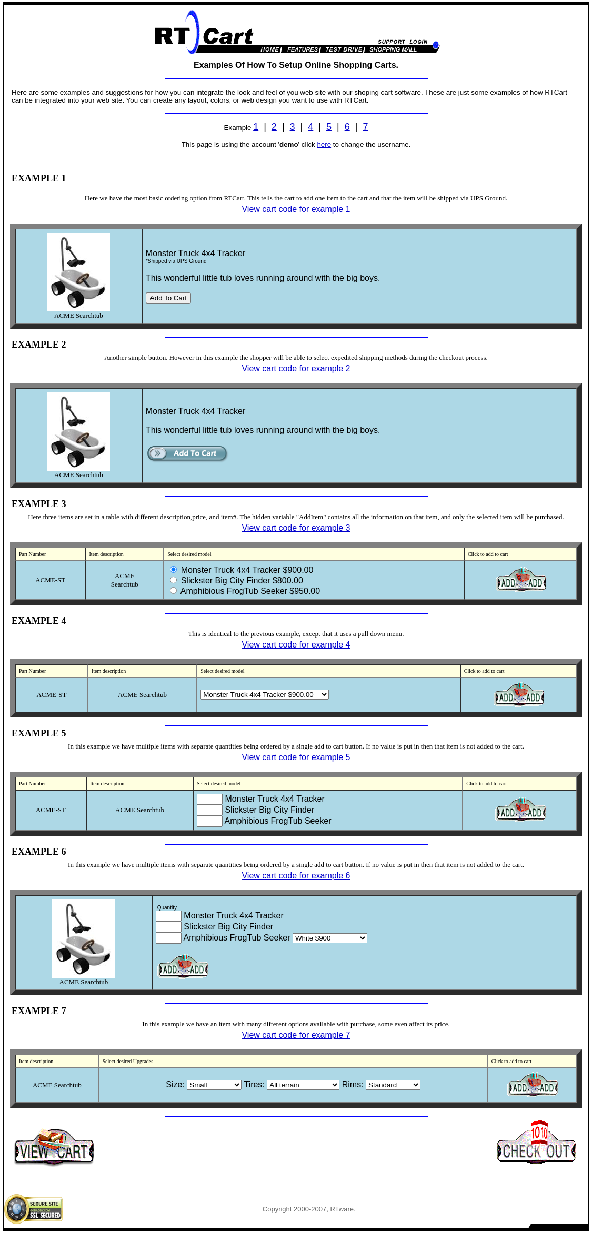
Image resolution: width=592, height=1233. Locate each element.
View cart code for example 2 (296, 368)
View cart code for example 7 (296, 1034)
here (324, 144)
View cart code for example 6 (296, 875)
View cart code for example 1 (296, 209)
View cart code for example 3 (296, 527)
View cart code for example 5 (296, 757)
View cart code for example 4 (296, 644)
